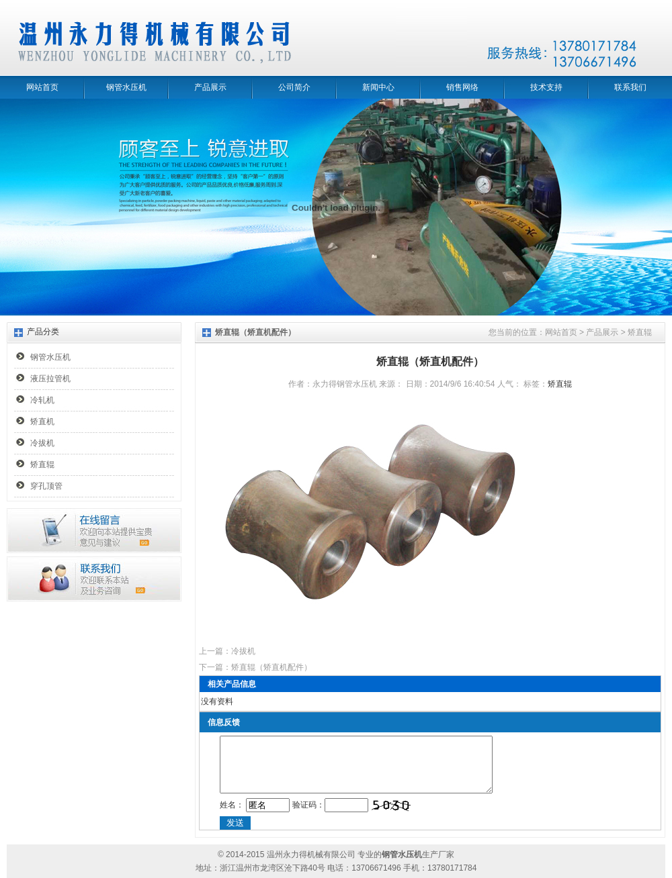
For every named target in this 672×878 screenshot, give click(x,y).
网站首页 (42, 87)
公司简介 (294, 87)
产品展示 (210, 87)
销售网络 (462, 87)
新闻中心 (378, 87)
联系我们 (630, 87)
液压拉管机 (50, 378)
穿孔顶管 (46, 486)
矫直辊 (42, 464)
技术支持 (546, 87)
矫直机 (42, 421)
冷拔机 (42, 443)
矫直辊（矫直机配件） (271, 667)
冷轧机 (42, 400)
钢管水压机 (126, 87)
